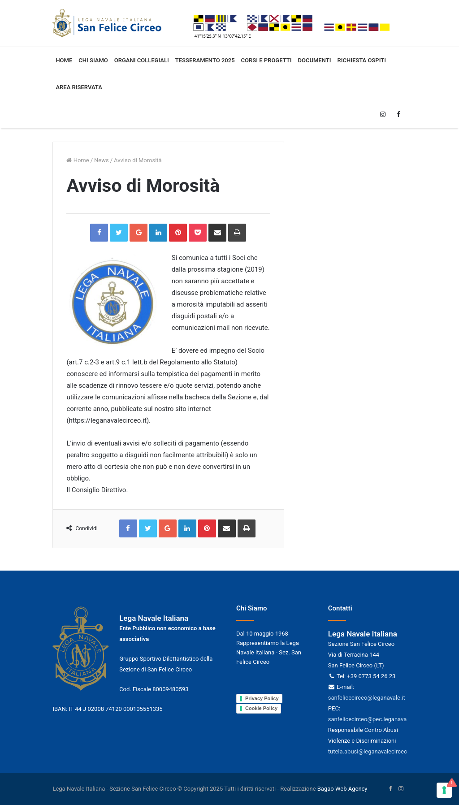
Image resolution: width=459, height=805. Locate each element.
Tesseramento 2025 (205, 60)
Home (64, 60)
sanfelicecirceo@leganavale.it (366, 697)
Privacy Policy (262, 698)
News (101, 160)
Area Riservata (79, 87)
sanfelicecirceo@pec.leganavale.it (372, 719)
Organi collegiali (141, 60)
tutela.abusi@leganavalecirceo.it (370, 751)
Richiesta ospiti (361, 60)
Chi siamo (93, 60)
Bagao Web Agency (342, 788)
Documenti (314, 60)
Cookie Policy (261, 708)
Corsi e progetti (266, 60)
